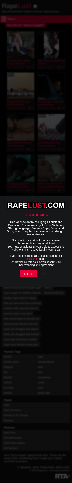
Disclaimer (32, 258)
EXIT (45, 273)
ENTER (28, 273)
